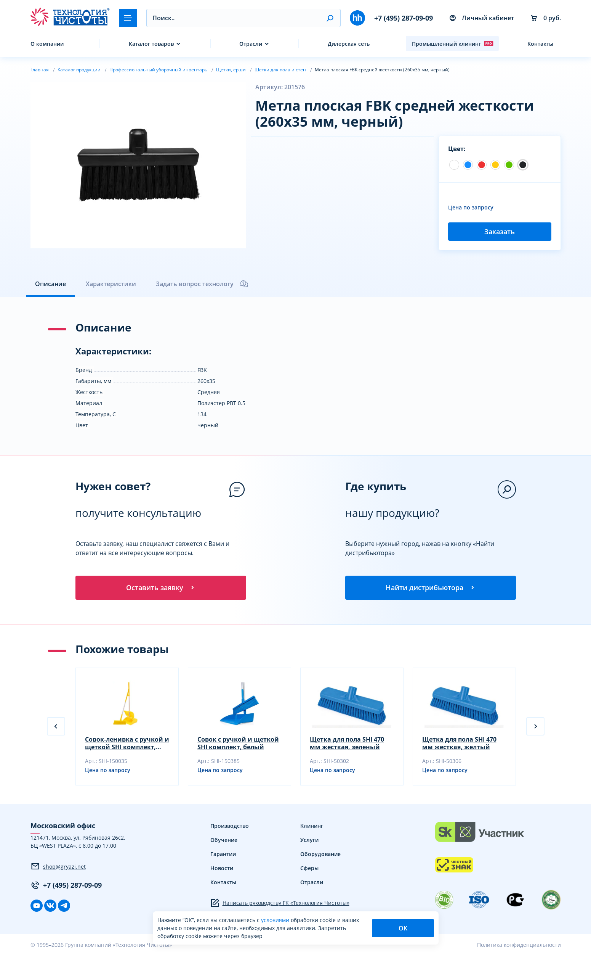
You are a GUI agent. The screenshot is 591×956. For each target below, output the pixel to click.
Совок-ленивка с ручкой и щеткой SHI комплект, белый (127, 743)
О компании (47, 43)
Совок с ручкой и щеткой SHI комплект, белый (238, 743)
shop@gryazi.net (58, 867)
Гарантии (223, 854)
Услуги (309, 840)
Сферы (309, 868)
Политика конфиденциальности (519, 945)
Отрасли (250, 43)
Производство (229, 826)
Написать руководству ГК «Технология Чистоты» (279, 903)
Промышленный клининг (452, 43)
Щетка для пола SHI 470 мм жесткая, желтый (459, 743)
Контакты (540, 43)
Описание (50, 284)
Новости (221, 868)
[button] (330, 18)
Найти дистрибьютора (431, 587)
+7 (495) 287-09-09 (403, 18)
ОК (403, 928)
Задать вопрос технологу (202, 283)
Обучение (223, 840)
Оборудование (320, 854)
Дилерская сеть (349, 43)
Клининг (311, 826)
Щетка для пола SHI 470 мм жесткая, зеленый (347, 743)
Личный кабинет (482, 18)
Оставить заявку (160, 587)
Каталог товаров (151, 43)
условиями (276, 920)
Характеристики (111, 284)
